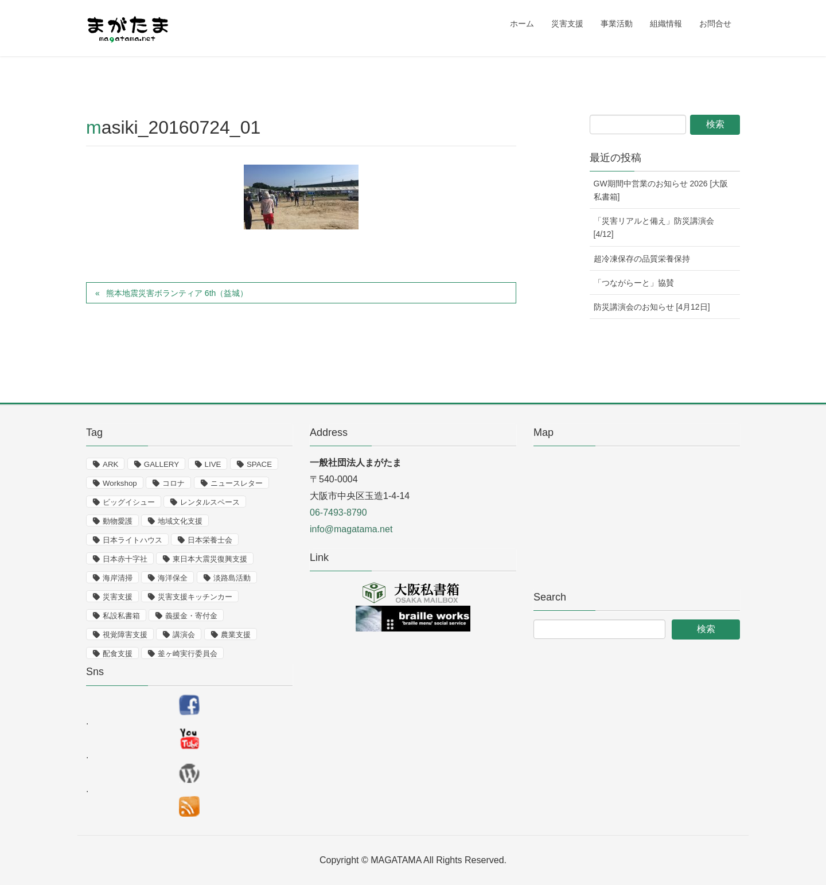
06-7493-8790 (338, 512)
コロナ (173, 483)
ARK (110, 464)
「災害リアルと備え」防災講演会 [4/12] (654, 227)
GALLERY (161, 464)
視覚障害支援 (125, 634)
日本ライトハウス (132, 540)
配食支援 (118, 653)
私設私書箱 (121, 615)
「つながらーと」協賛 (634, 282)
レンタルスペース (210, 502)
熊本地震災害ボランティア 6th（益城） (177, 293)
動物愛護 (118, 521)
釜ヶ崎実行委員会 (187, 653)
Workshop (120, 483)
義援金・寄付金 (191, 615)
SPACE (259, 464)
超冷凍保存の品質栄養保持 (642, 258)
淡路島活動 (232, 578)
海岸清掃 (118, 578)
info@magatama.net (351, 529)
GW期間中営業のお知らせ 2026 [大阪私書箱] (661, 190)
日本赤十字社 (125, 559)
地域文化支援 (180, 521)
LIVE (213, 464)
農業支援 (236, 634)
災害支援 (118, 596)
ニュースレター (237, 483)
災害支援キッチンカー (195, 596)
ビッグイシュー (129, 502)
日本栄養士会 (210, 540)
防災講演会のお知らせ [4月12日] (652, 306)
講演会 (184, 634)
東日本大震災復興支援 (210, 559)
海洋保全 (173, 578)
